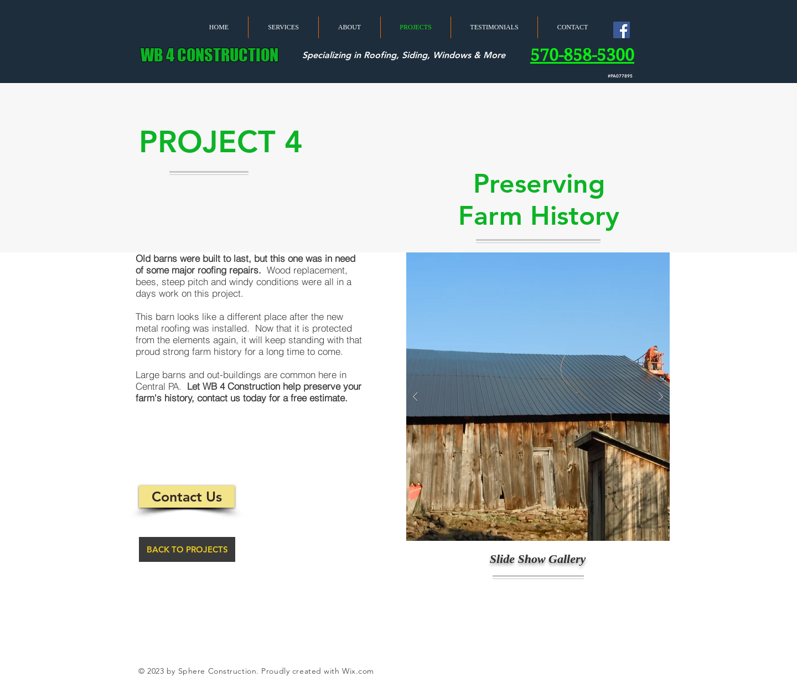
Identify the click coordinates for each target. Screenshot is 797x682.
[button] (538, 396)
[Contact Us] (187, 496)
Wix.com (358, 671)
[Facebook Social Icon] (621, 30)
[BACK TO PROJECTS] (187, 549)
